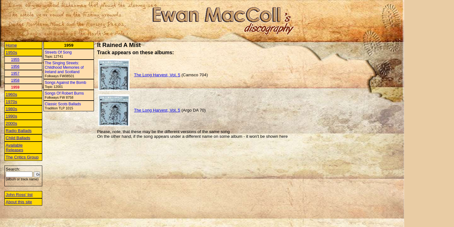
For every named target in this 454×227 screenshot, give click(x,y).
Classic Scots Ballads (63, 104)
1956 (15, 66)
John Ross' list (19, 194)
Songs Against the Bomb (65, 82)
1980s (11, 109)
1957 (15, 73)
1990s (11, 116)
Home (11, 45)
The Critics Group (22, 157)
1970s (11, 101)
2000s (11, 123)
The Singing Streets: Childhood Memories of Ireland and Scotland (64, 67)
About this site (19, 202)
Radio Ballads (19, 130)
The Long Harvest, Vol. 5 (157, 75)
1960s (11, 94)
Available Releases (14, 147)
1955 (15, 59)
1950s (11, 52)
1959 (15, 87)
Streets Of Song (58, 52)
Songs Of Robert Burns (64, 93)
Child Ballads (18, 138)
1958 (15, 80)
